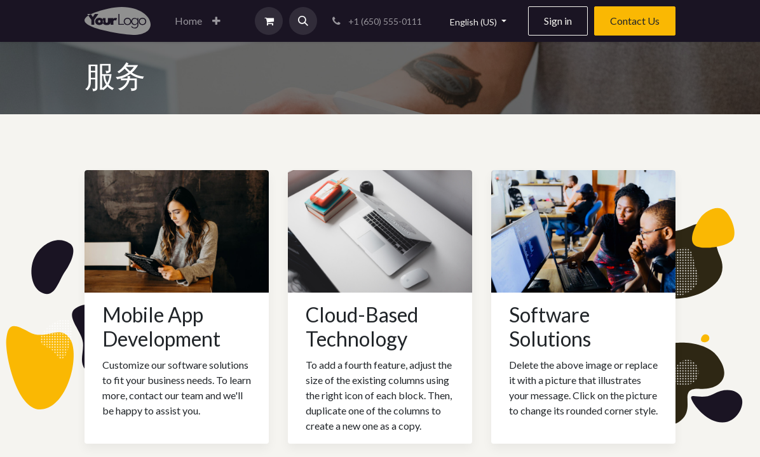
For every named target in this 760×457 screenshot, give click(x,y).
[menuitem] (188, 21)
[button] (216, 21)
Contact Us (635, 21)
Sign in (558, 21)
